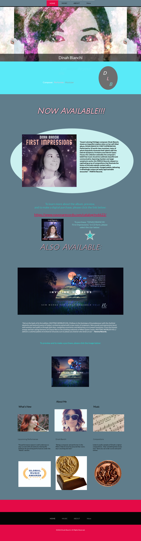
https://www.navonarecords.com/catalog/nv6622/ (70, 215)
